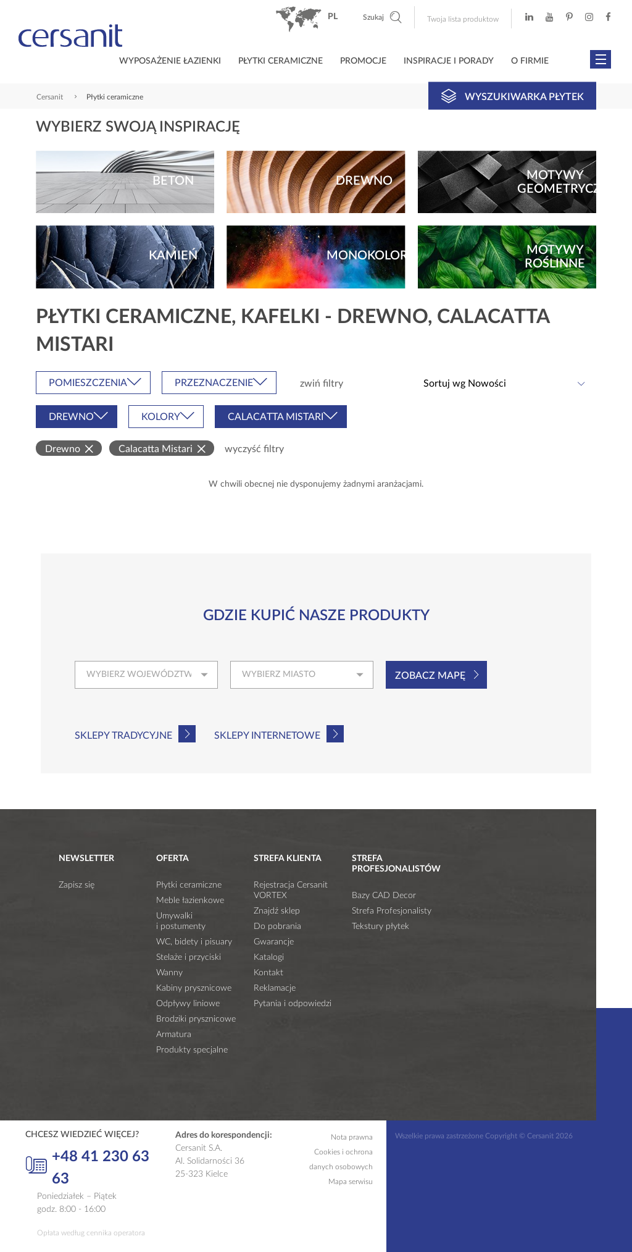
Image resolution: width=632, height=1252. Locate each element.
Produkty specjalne (192, 1050)
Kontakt (268, 972)
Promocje (363, 61)
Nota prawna (352, 1137)
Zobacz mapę (430, 676)
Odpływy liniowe (188, 1003)
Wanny (169, 972)
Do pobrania (277, 926)
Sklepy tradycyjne (123, 736)
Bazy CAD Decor (384, 895)
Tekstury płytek (380, 926)
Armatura (173, 1034)
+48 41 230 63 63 (87, 1168)
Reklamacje (275, 988)
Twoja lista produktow (463, 19)
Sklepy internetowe (267, 736)
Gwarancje (274, 942)
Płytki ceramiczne (280, 61)
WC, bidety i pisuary (194, 942)
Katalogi (269, 957)
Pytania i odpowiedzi (292, 1003)
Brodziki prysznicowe (196, 1019)
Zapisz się (76, 885)
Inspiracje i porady (449, 61)
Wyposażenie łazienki (170, 61)
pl (333, 16)
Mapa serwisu (350, 1181)
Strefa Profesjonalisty (391, 911)
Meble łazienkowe (190, 900)
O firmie (530, 61)
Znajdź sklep (277, 911)
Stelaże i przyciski (188, 957)
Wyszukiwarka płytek (512, 95)
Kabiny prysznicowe (193, 988)
